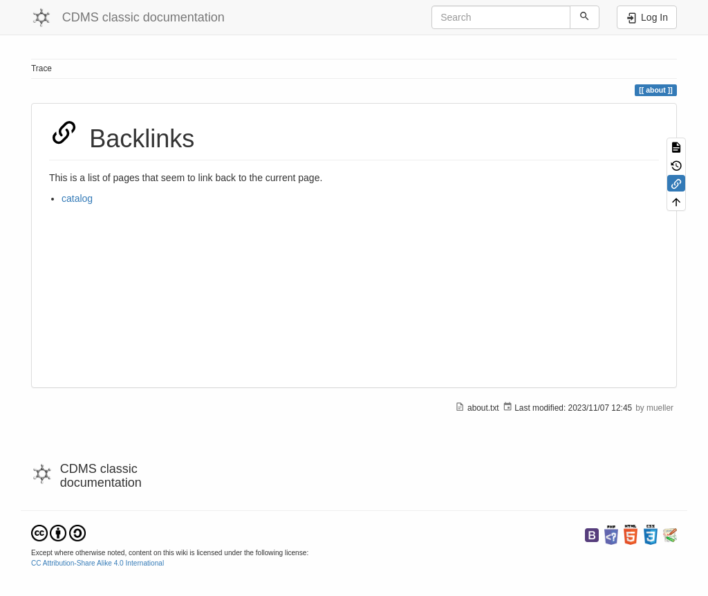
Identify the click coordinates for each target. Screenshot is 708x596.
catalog (77, 198)
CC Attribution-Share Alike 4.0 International (97, 563)
